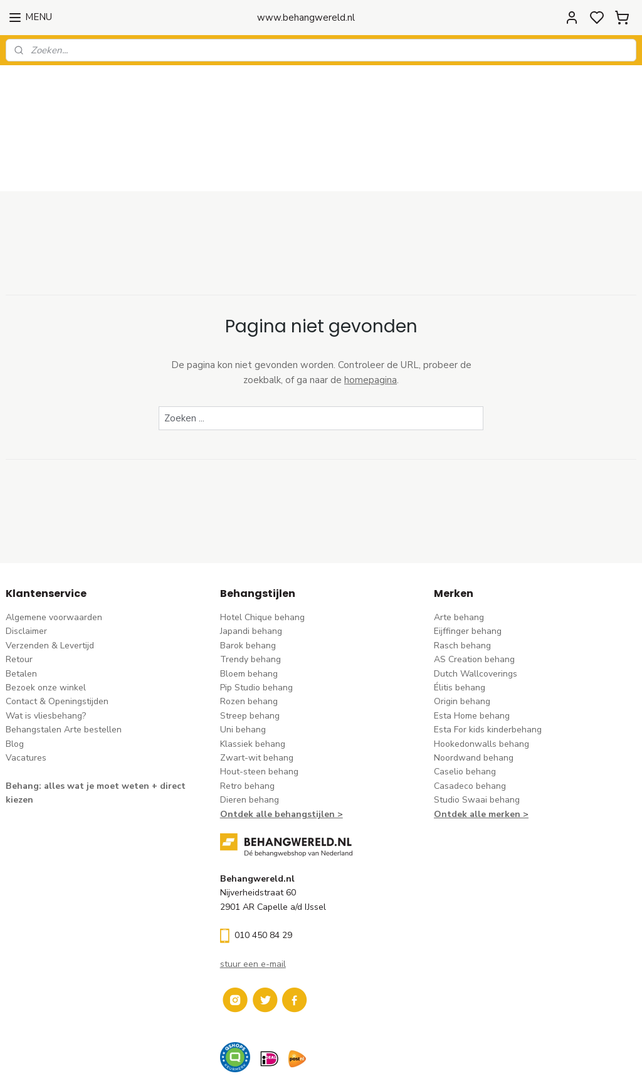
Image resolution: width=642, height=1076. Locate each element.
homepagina (370, 315)
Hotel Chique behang (262, 552)
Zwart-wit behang (256, 693)
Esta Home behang (472, 651)
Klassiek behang (252, 678)
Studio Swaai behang (477, 735)
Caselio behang (465, 706)
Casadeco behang (470, 721)
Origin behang (462, 636)
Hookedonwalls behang (481, 678)
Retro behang (247, 721)
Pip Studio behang (256, 622)
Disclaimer (26, 566)
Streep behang (250, 651)
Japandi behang (251, 566)
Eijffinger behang (468, 566)
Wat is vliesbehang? (46, 651)
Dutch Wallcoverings (475, 608)
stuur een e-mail (253, 899)
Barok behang (248, 580)
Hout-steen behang (259, 706)
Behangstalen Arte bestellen (64, 664)
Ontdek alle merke (474, 748)
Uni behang (243, 664)
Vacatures (26, 693)
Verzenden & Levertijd (50, 580)
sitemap (377, 1053)
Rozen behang (249, 636)
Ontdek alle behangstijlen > (281, 748)
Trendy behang (250, 594)
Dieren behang (249, 735)
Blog (15, 678)
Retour (19, 594)
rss (399, 1053)
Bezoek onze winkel (46, 622)
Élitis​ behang (459, 622)
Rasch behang (462, 580)
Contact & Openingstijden (57, 636)
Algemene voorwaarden (54, 552)
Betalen (21, 608)
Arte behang (459, 552)
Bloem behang (249, 608)
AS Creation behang (474, 594)
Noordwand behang (473, 693)
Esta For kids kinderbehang (488, 664)
